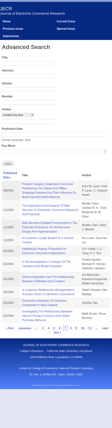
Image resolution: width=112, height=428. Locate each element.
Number (7, 96)
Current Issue (66, 21)
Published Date (12, 128)
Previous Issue (13, 28)
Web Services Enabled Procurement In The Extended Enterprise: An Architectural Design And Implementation (49, 227)
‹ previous (24, 328)
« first (10, 328)
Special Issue (66, 28)
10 (82, 328)
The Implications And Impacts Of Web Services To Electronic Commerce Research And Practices (50, 210)
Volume (7, 83)
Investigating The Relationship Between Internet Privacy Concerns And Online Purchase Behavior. (47, 316)
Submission (11, 36)
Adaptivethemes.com (69, 385)
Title (5, 57)
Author (6, 109)
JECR (6, 8)
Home (7, 21)
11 (89, 328)
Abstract (8, 70)
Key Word (8, 145)
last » (57, 332)
